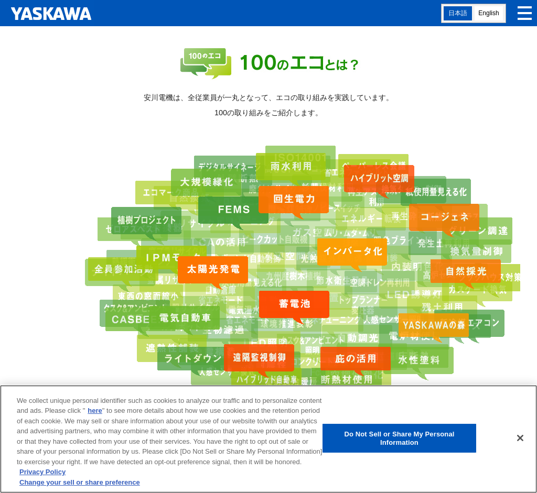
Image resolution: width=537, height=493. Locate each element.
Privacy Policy (42, 474)
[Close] (520, 440)
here (95, 413)
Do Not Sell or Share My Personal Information (399, 440)
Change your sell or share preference (79, 484)
